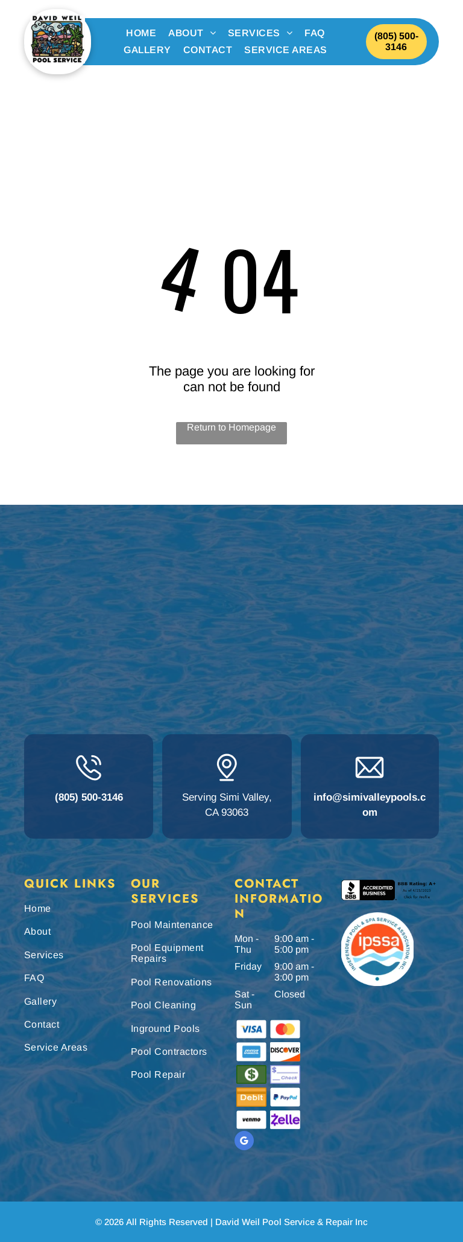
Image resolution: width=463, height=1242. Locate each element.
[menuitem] (141, 33)
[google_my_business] (244, 1142)
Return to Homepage (231, 427)
